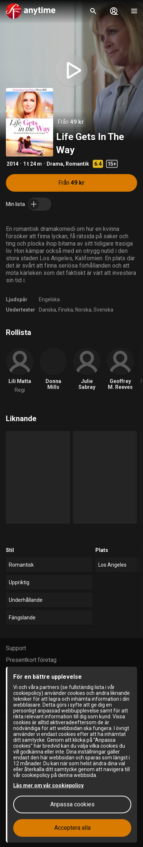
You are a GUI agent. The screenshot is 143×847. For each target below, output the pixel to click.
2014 (12, 164)
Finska (65, 310)
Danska (47, 310)
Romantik (77, 164)
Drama (55, 164)
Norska (83, 310)
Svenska (103, 310)
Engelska (49, 299)
